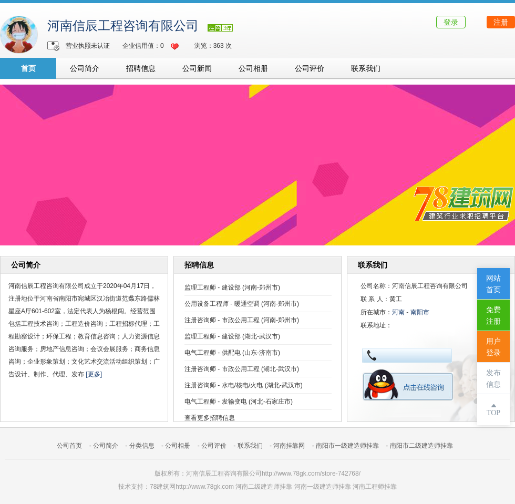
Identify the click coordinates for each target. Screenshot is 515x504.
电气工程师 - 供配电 (212, 352)
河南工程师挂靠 (375, 486)
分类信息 (141, 445)
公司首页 (69, 445)
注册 (500, 22)
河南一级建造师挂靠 (322, 486)
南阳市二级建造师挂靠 (421, 445)
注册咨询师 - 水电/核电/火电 (223, 385)
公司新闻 (197, 68)
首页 (28, 68)
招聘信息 (141, 68)
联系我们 (365, 68)
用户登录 (493, 347)
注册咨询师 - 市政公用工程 (222, 320)
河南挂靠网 (289, 445)
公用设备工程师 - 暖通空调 (222, 303)
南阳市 (419, 312)
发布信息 (493, 378)
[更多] (94, 374)
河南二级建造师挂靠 (263, 486)
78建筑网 (163, 486)
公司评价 (309, 68)
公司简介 (84, 68)
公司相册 (253, 68)
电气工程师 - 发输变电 (215, 401)
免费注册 (493, 315)
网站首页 (493, 284)
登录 (451, 22)
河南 (398, 312)
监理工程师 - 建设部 (212, 287)
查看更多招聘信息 (209, 417)
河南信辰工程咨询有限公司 (123, 26)
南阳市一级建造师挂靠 (347, 445)
